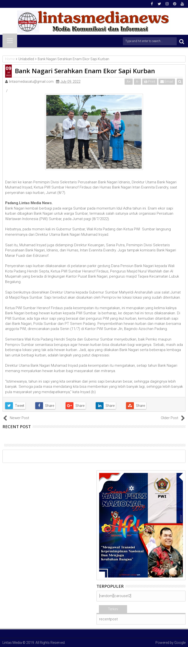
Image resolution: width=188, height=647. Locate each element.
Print (149, 81)
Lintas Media (12, 643)
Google (180, 643)
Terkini (113, 609)
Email (166, 81)
